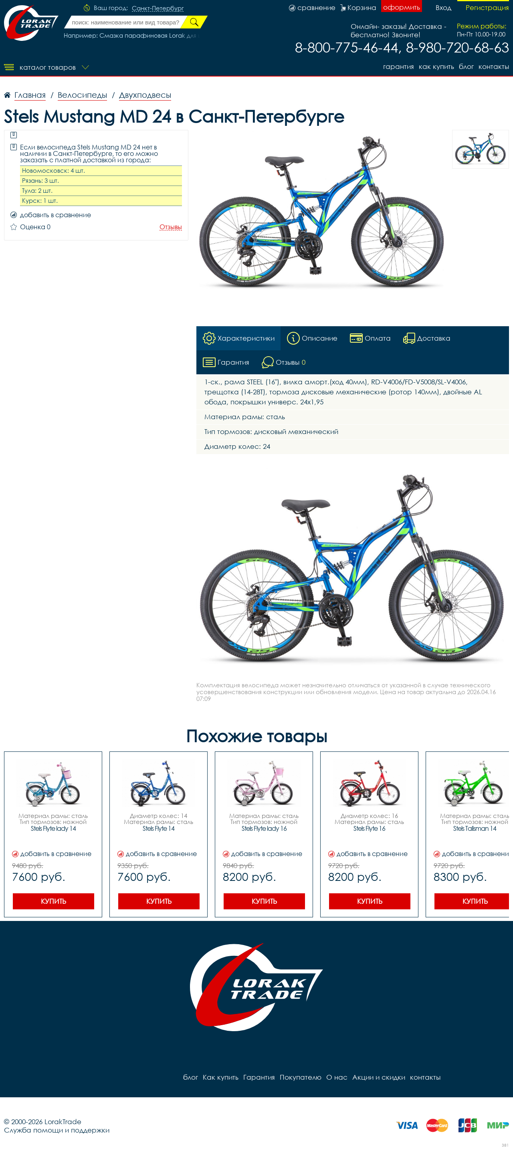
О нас (336, 1077)
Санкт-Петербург (158, 8)
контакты (494, 66)
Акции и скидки (378, 1077)
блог (466, 66)
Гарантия (398, 66)
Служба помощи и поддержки (56, 1130)
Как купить (436, 66)
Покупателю (300, 1077)
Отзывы (171, 227)
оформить (401, 7)
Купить (53, 901)
